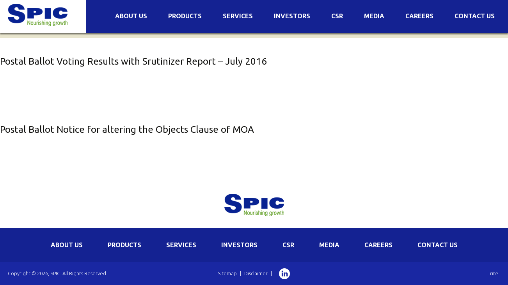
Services (238, 16)
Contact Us (475, 16)
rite (494, 273)
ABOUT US (67, 244)
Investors (292, 16)
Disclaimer (256, 273)
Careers (419, 16)
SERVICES (181, 244)
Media (374, 16)
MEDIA (329, 244)
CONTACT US (437, 244)
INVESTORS (239, 244)
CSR (337, 16)
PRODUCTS (124, 244)
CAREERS (378, 244)
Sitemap (227, 273)
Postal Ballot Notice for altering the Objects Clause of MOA (127, 129)
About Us (131, 16)
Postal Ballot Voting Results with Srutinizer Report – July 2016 (133, 61)
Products (185, 16)
